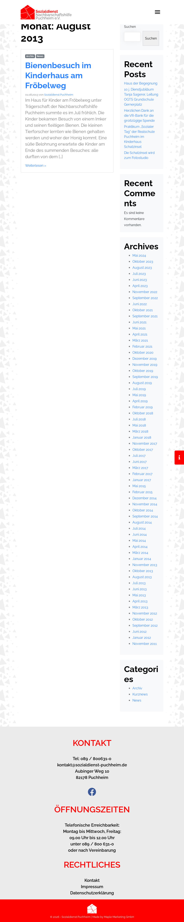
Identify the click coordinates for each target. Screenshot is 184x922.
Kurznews (140, 694)
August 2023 (142, 268)
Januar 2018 (141, 437)
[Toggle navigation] (159, 12)
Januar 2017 (141, 480)
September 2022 (145, 298)
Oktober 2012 (142, 619)
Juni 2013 (139, 589)
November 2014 (144, 504)
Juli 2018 (139, 419)
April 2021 (139, 334)
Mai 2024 (139, 255)
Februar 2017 (142, 474)
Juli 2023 (139, 274)
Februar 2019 (142, 407)
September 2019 (145, 377)
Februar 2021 (142, 346)
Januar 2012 (141, 638)
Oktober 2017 (142, 450)
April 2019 (140, 401)
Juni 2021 (139, 322)
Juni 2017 (139, 462)
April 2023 (140, 286)
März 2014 (140, 553)
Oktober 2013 (142, 571)
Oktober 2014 (142, 510)
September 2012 (145, 625)
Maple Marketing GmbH (119, 916)
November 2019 (144, 365)
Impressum (92, 886)
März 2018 (140, 431)
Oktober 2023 (142, 262)
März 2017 (140, 468)
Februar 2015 (142, 492)
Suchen (130, 27)
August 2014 (142, 522)
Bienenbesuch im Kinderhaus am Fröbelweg (60, 75)
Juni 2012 (139, 632)
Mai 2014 (139, 541)
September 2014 (145, 516)
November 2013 (144, 565)
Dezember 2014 (144, 498)
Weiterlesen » (35, 166)
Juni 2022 (139, 304)
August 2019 (142, 383)
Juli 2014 (139, 528)
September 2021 (145, 316)
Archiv (30, 56)
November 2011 (144, 644)
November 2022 (144, 292)
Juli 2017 (139, 456)
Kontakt (92, 880)
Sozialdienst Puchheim (58, 94)
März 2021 (140, 340)
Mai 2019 (139, 395)
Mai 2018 (139, 425)
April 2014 (140, 547)
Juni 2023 (139, 280)
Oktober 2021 (142, 310)
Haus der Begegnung (140, 83)
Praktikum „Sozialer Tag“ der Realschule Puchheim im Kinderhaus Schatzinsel (139, 137)
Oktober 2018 (142, 413)
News (40, 56)
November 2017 (144, 444)
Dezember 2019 (144, 359)
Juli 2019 (139, 389)
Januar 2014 (141, 559)
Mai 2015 (139, 486)
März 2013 (140, 607)
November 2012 (144, 613)
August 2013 (142, 577)
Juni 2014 (139, 535)
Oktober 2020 (142, 353)
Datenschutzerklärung (92, 892)
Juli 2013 (139, 583)
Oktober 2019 (142, 371)
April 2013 (140, 601)
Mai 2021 (139, 328)
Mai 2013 (139, 595)
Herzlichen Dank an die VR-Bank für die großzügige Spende (139, 116)
